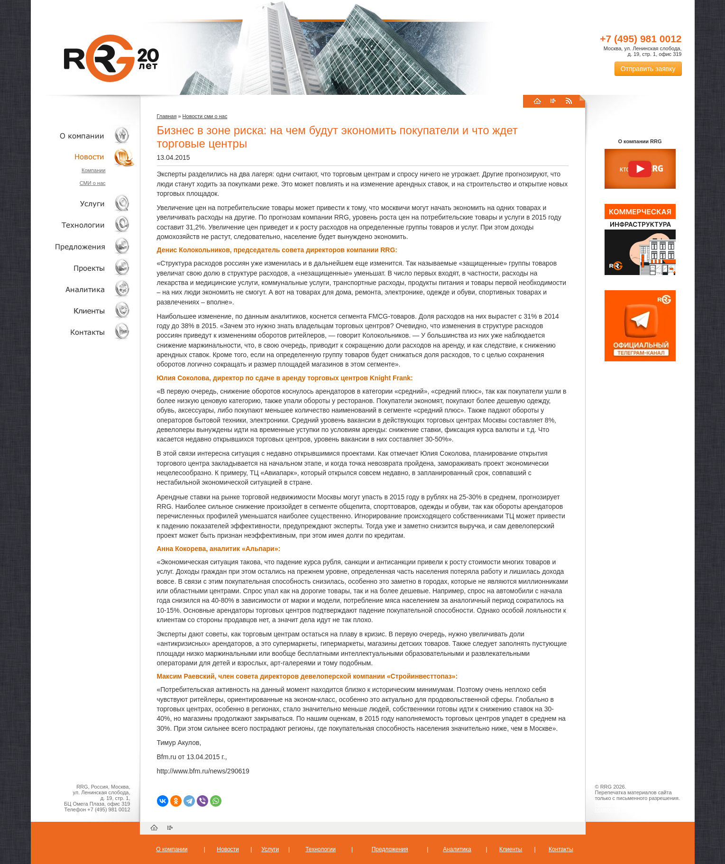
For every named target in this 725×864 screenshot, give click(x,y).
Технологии (83, 225)
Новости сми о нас (205, 116)
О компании (83, 135)
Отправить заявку (648, 69)
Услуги (83, 203)
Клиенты (83, 310)
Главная (167, 116)
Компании (94, 170)
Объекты (83, 246)
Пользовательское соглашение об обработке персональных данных (636, 806)
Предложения (390, 849)
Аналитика (83, 289)
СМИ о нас (93, 183)
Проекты (83, 267)
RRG (111, 58)
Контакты (83, 331)
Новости (85, 156)
